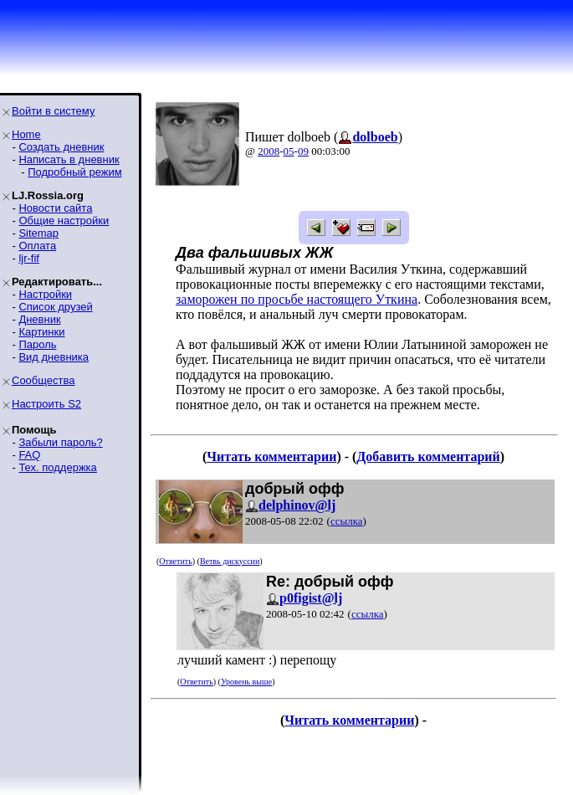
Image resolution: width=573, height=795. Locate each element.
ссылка (346, 521)
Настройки (45, 294)
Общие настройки (63, 220)
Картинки (41, 332)
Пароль (37, 344)
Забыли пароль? (60, 442)
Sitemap (38, 233)
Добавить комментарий (427, 456)
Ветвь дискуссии (229, 561)
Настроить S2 (46, 404)
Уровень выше (246, 681)
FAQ (29, 455)
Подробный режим (74, 172)
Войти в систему (53, 111)
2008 (268, 151)
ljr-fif (28, 258)
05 (289, 151)
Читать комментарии (271, 456)
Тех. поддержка (57, 467)
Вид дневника (53, 357)
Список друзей (55, 306)
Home (26, 134)
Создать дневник (61, 147)
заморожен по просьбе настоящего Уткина (296, 299)
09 (303, 151)
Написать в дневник (68, 159)
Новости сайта (55, 208)
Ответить (175, 561)
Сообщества (43, 380)
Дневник (39, 319)
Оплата (37, 245)
